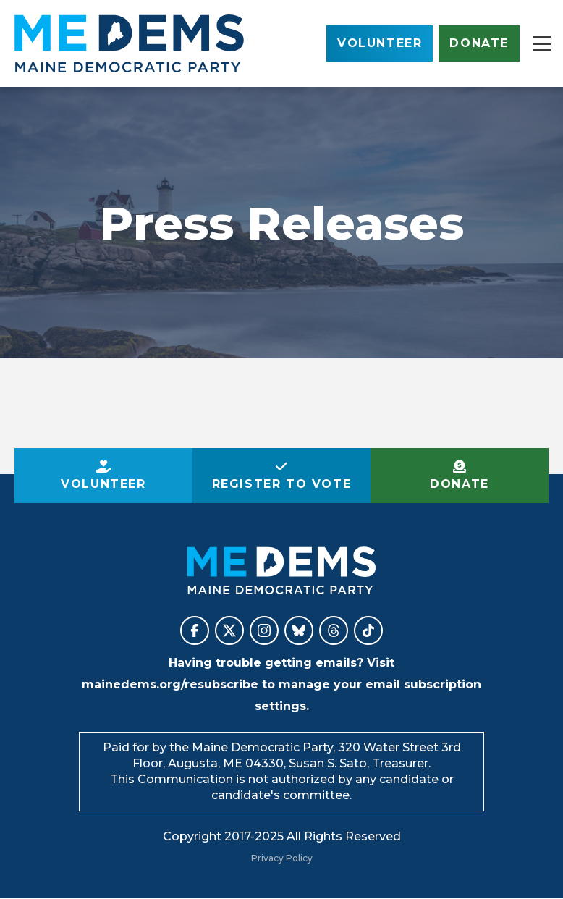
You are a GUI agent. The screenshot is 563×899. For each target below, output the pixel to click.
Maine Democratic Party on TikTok (368, 630)
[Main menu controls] (541, 43)
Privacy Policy (282, 858)
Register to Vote (282, 484)
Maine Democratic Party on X (229, 630)
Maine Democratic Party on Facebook (194, 630)
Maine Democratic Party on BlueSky (298, 630)
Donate (479, 43)
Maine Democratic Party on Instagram (264, 630)
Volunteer (379, 43)
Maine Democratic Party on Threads (333, 630)
